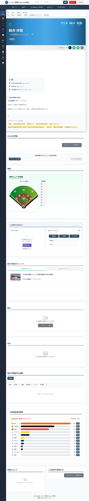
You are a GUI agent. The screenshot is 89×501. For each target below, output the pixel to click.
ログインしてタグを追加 (19, 120)
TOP (11, 13)
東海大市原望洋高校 (21, 83)
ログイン (72, 2)
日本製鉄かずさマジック (40, 15)
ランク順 (74, 236)
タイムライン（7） (65, 270)
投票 (78, 425)
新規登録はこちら (30, 249)
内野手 (23, 12)
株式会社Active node (46, 500)
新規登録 (80, 2)
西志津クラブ (34, 124)
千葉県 (29, 15)
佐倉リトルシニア (58, 124)
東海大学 (18, 86)
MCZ (53, 245)
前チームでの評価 (19, 159)
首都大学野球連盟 (62, 127)
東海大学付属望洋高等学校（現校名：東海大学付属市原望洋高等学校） (30, 127)
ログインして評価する (72, 145)
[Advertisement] (47, 63)
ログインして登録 (47, 327)
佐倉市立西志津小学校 (23, 124)
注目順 (65, 236)
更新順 (55, 236)
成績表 (14, 380)
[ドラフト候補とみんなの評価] (19, 2)
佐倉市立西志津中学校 (45, 124)
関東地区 (23, 15)
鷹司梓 (53, 241)
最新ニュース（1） (29, 270)
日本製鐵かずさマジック (75, 127)
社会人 (17, 12)
